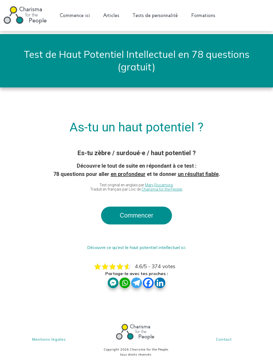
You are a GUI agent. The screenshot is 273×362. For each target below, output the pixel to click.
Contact (224, 336)
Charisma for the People (162, 186)
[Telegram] (136, 279)
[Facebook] (148, 279)
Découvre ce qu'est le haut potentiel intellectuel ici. (136, 244)
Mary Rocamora (159, 182)
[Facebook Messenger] (113, 279)
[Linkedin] (160, 279)
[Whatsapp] (124, 279)
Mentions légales (49, 336)
